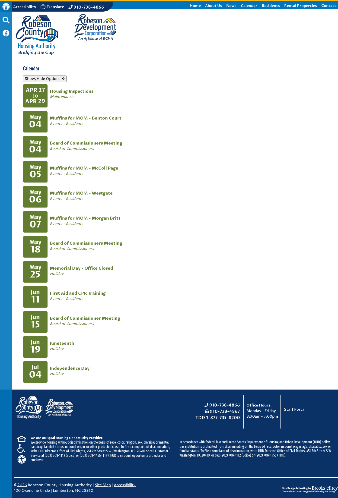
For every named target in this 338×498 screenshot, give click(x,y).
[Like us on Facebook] (6, 33)
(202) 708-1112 (55, 455)
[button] (6, 22)
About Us (213, 5)
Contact (328, 5)
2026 (22, 485)
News (231, 5)
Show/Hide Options (45, 78)
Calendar (249, 5)
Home (195, 5)
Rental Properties (300, 5)
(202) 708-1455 (90, 455)
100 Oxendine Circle (32, 490)
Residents (271, 5)
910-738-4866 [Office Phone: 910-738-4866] (224, 405)
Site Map (103, 485)
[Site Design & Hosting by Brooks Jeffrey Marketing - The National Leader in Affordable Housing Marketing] (310, 485)
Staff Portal (295, 409)
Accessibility (125, 485)
